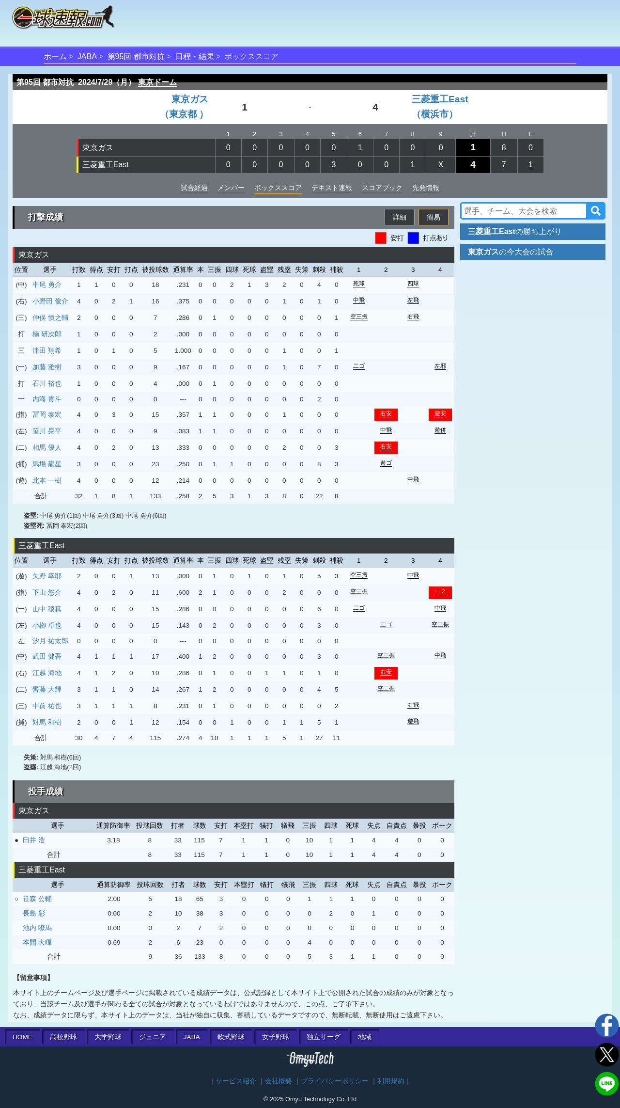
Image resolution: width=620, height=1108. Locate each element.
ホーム (55, 56)
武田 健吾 (47, 656)
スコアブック (382, 187)
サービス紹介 (236, 1081)
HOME (22, 1037)
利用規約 (390, 1081)
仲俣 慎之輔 (50, 317)
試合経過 (194, 187)
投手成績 (45, 791)
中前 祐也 (47, 706)
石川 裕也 (47, 383)
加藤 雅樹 (47, 367)
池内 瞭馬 (37, 928)
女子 (275, 1037)
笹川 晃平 (47, 431)
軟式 (231, 1037)
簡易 (433, 217)
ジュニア (152, 1037)
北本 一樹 (47, 480)
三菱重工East (105, 164)
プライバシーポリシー (335, 1081)
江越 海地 (47, 673)
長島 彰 (34, 913)
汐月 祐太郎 (50, 641)
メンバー (231, 187)
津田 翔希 (47, 350)
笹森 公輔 (37, 898)
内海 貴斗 (47, 399)
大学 (108, 1037)
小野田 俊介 (50, 301)
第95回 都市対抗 (136, 56)
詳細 (399, 217)
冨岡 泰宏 (47, 414)
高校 (63, 1037)
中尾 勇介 (47, 284)
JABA (87, 56)
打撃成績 (45, 217)
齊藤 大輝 (47, 689)
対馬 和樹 (47, 722)
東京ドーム (157, 82)
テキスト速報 (331, 187)
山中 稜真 (47, 609)
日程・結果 (194, 56)
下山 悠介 (47, 592)
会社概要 (278, 1081)
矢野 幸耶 (47, 576)
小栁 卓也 (47, 625)
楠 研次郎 (47, 334)
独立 (324, 1037)
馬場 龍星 (47, 464)
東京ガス (97, 147)
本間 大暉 (37, 942)
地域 (365, 1037)
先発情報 (425, 187)
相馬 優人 (47, 447)
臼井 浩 (34, 840)
